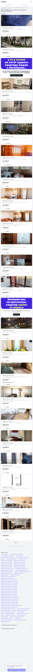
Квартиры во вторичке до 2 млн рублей (9, 584)
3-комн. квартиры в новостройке (16, 616)
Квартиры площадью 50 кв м (7, 571)
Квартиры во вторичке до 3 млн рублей (9, 586)
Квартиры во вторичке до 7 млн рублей (9, 592)
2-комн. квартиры (18, 555)
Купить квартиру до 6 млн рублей (19, 7)
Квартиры (3, 558)
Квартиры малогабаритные (19, 566)
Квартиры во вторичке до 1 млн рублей (9, 579)
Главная (2, 7)
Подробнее (16, 314)
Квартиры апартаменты (12, 558)
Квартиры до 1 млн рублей (6, 560)
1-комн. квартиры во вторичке (22, 613)
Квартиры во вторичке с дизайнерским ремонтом (11, 605)
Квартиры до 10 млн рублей (19, 560)
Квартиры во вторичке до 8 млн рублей (9, 594)
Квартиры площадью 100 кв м (7, 570)
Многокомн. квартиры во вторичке (8, 611)
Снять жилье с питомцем (16, 75)
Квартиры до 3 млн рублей (6, 563)
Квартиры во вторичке (15, 574)
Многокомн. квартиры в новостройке (19, 610)
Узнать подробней (10, 667)
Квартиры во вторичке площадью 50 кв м (9, 603)
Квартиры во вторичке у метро (23, 608)
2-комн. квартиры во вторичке (22, 557)
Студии (2, 615)
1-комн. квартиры (20, 611)
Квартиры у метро (4, 574)
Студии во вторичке (21, 615)
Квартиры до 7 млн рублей (19, 565)
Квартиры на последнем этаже (7, 568)
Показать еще (16, 542)
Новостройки (18, 618)
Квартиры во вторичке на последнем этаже (10, 597)
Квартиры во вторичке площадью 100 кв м (10, 600)
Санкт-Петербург (8, 7)
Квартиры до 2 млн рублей (19, 562)
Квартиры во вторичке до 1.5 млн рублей (9, 583)
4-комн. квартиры (4, 554)
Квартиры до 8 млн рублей (6, 566)
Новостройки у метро (5, 621)
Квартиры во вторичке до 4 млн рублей (9, 587)
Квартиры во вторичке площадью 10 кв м (9, 599)
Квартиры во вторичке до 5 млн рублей (9, 589)
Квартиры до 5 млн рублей (6, 565)
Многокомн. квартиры (5, 610)
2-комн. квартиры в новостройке (7, 557)
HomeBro (3, 1)
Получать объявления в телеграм (16, 670)
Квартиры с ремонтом (18, 573)
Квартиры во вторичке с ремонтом (8, 608)
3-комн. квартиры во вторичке (7, 618)
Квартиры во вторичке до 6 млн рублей (9, 591)
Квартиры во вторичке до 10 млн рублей (9, 581)
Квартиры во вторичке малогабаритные (9, 595)
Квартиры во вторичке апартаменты (8, 576)
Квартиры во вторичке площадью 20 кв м (9, 602)
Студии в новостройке (10, 615)
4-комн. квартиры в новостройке (16, 554)
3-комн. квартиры (4, 616)
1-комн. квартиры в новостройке (7, 613)
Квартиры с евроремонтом (6, 573)
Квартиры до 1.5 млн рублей (7, 562)
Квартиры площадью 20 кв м (21, 570)
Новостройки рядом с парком (20, 619)
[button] (16, 625)
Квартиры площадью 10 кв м (22, 568)
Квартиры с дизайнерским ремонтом (22, 571)
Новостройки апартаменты (6, 619)
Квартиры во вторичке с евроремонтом (9, 607)
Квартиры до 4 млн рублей (19, 563)
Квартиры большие (22, 558)
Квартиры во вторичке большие (7, 578)
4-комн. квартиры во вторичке (7, 555)
